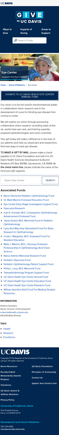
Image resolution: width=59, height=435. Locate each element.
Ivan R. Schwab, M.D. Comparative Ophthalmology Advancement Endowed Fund (30, 214)
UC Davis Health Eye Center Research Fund (27, 285)
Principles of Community (44, 371)
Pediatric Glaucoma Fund (17, 260)
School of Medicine (17, 85)
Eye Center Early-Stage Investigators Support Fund (31, 204)
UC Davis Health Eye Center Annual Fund (26, 277)
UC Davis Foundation (42, 366)
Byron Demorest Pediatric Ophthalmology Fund (29, 196)
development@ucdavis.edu (13, 429)
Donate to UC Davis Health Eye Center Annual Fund (30, 96)
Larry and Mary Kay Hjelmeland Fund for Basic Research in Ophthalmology (29, 230)
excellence (9, 337)
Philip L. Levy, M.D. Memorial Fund (22, 268)
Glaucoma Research (14, 208)
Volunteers (6, 384)
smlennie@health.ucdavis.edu (14, 312)
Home (3, 85)
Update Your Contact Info (44, 383)
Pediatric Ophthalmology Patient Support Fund (28, 264)
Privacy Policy (7, 399)
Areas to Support (46, 31)
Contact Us (37, 377)
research (8, 333)
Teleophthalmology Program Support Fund (26, 272)
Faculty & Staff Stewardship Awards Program (11, 375)
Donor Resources (9, 366)
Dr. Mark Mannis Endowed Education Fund (26, 200)
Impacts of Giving (26, 31)
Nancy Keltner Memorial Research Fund (25, 256)
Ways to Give (7, 31)
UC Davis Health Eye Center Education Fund (27, 281)
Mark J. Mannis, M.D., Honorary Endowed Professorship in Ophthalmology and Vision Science (27, 247)
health (6, 328)
